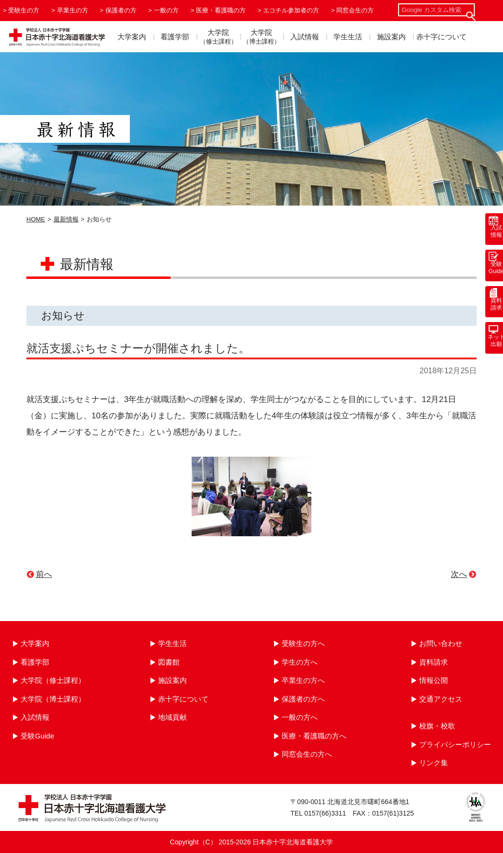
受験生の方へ (303, 643)
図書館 (169, 662)
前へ (44, 574)
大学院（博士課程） (53, 699)
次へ (459, 574)
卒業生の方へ (303, 680)
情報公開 (433, 680)
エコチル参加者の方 (291, 10)
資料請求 (433, 662)
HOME (35, 219)
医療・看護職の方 (221, 10)
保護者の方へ (303, 699)
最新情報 (66, 219)
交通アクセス (440, 699)
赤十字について (441, 37)
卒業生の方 (72, 10)
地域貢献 (172, 717)
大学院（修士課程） (53, 680)
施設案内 (391, 37)
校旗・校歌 (437, 726)
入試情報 (304, 37)
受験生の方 (23, 10)
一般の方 (166, 10)
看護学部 (174, 37)
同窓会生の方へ (307, 754)
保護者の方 (121, 10)
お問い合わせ (440, 643)
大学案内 (131, 37)
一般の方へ (300, 717)
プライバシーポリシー (455, 744)
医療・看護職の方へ (314, 736)
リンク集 (433, 763)
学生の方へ (300, 662)
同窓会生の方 (355, 10)
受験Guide (37, 736)
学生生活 (347, 37)
